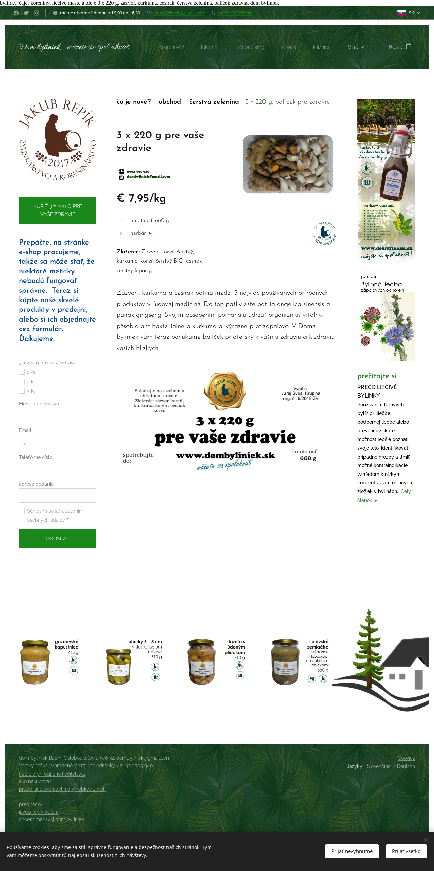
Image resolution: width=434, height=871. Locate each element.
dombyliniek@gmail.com (179, 12)
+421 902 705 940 (235, 12)
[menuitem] (162, 47)
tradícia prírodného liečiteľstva (52, 774)
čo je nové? (134, 102)
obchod (170, 102)
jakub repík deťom (39, 812)
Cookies (406, 758)
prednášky (30, 804)
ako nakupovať (35, 781)
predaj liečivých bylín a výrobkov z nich (62, 789)
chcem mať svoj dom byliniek (51, 819)
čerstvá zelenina (214, 102)
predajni (72, 310)
